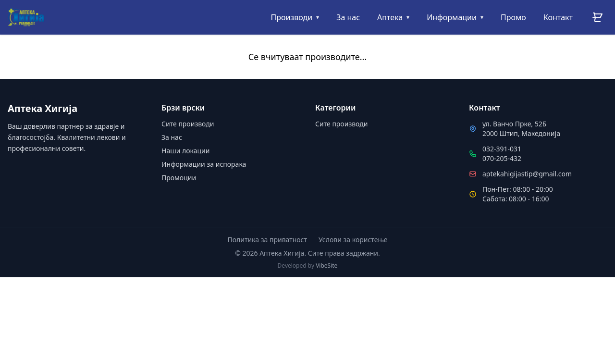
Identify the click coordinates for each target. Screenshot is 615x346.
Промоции (178, 177)
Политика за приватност (267, 239)
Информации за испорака (203, 164)
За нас (171, 137)
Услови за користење (353, 239)
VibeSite (326, 265)
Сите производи (187, 123)
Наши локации (185, 150)
